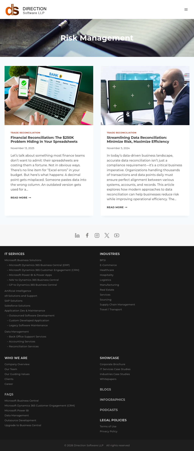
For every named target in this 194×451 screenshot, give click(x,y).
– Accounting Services (21, 341)
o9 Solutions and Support (21, 295)
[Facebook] (87, 235)
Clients (9, 378)
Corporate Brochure (112, 364)
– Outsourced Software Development (31, 315)
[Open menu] (185, 9)
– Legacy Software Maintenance (27, 325)
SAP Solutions (14, 300)
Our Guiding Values (17, 374)
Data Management (17, 331)
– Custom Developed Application (28, 320)
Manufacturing (109, 284)
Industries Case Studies (115, 374)
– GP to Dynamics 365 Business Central (32, 284)
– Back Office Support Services (26, 336)
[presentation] (49, 95)
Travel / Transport (111, 309)
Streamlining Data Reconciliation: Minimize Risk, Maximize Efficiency (138, 140)
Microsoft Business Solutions (23, 260)
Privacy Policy (108, 431)
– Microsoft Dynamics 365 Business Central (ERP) (38, 265)
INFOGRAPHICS (112, 400)
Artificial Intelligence (18, 290)
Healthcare (107, 269)
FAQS (9, 394)
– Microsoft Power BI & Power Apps (29, 274)
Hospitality (106, 274)
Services (105, 294)
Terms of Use (108, 426)
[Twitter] (107, 235)
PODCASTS (109, 410)
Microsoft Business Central (22, 400)
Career (9, 383)
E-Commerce (108, 265)
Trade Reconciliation (25, 132)
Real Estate (107, 289)
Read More (21, 197)
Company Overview (17, 364)
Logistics (105, 279)
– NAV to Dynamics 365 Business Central (33, 279)
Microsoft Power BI (17, 410)
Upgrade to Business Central (23, 425)
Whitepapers (108, 378)
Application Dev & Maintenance (25, 310)
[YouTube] (117, 235)
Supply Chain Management (117, 304)
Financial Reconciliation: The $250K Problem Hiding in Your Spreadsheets (44, 140)
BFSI (103, 260)
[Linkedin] (77, 235)
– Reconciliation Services (23, 346)
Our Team (11, 369)
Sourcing (105, 299)
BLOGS (105, 389)
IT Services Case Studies (115, 369)
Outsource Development (20, 420)
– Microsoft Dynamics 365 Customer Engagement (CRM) (43, 269)
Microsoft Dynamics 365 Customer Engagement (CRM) (40, 405)
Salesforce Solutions (17, 305)
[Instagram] (97, 235)
